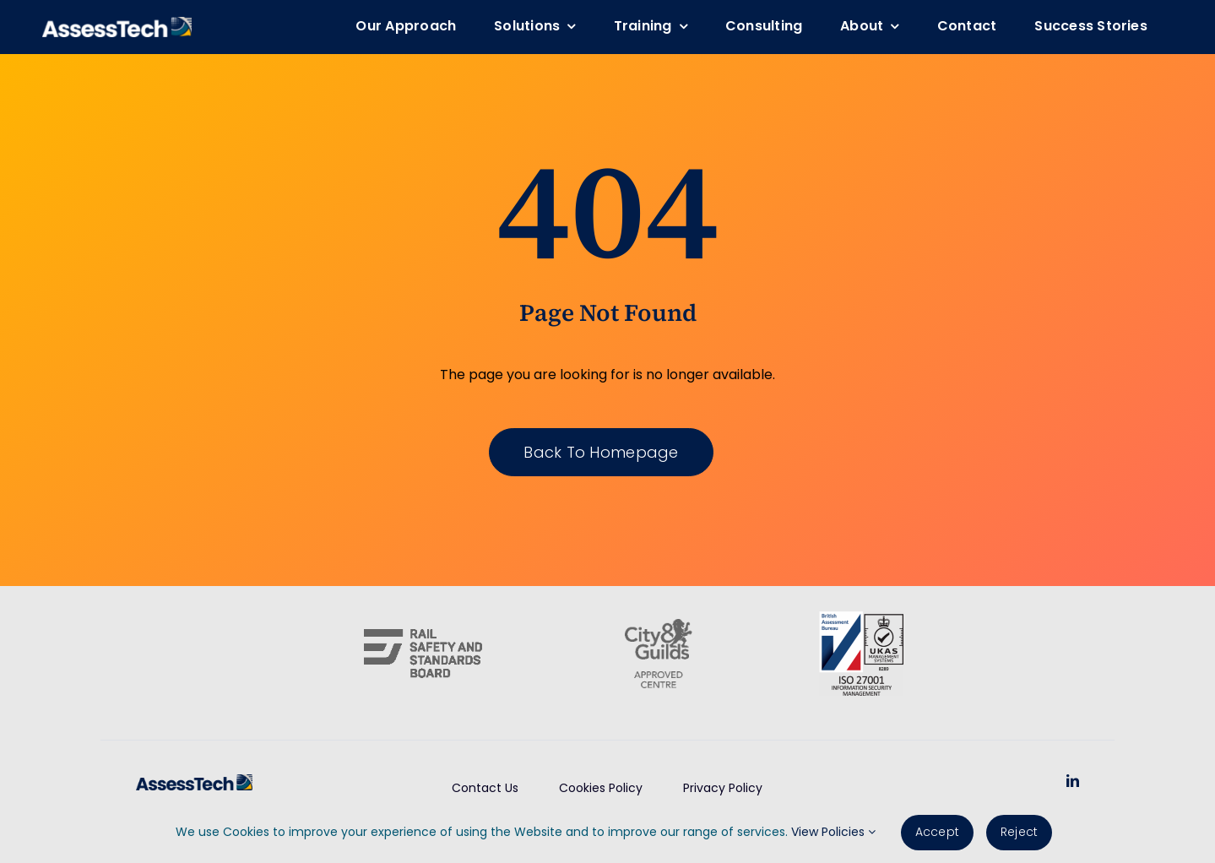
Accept (937, 831)
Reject (1019, 831)
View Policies (833, 831)
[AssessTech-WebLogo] (117, 23)
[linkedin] (1072, 780)
